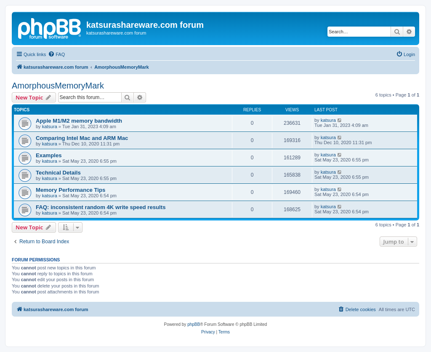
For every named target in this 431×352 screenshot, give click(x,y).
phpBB (193, 324)
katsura (49, 126)
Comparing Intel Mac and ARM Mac (82, 138)
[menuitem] (56, 54)
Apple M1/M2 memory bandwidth (79, 121)
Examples (49, 155)
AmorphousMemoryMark (58, 85)
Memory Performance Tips (70, 190)
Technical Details (58, 172)
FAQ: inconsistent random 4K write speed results (101, 207)
